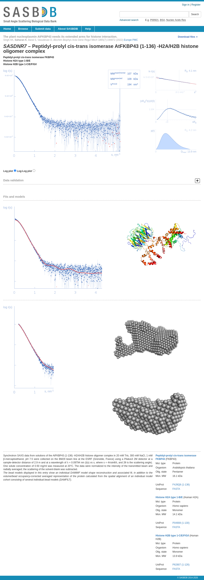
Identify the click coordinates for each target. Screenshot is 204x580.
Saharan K (21, 39)
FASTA (176, 488)
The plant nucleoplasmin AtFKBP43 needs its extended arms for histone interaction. (60, 36)
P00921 (154, 20)
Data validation (13, 180)
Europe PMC (131, 39)
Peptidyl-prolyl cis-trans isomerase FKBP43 (28, 57)
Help (88, 28)
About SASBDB (68, 28)
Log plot (8, 171)
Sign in (186, 4)
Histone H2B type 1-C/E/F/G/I (20, 64)
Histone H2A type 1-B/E (16, 60)
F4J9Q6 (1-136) (181, 484)
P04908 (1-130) (181, 522)
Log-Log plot (24, 171)
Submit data (43, 28)
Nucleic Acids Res (176, 20)
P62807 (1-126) (181, 564)
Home (7, 28)
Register (196, 4)
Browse (23, 28)
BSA (162, 20)
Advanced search (129, 20)
